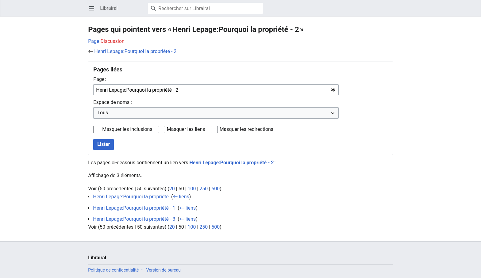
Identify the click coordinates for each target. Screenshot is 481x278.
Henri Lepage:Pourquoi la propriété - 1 (134, 208)
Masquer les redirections (246, 129)
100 (192, 189)
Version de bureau (163, 270)
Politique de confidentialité (113, 270)
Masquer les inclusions (127, 129)
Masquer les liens (186, 129)
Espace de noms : (112, 102)
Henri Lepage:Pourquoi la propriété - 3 (134, 219)
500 (215, 189)
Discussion (113, 41)
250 (203, 189)
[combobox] (216, 90)
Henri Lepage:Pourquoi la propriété (131, 197)
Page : (99, 79)
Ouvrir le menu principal (93, 11)
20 (172, 189)
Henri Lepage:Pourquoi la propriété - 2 (135, 51)
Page (93, 41)
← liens (181, 197)
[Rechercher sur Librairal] (205, 8)
